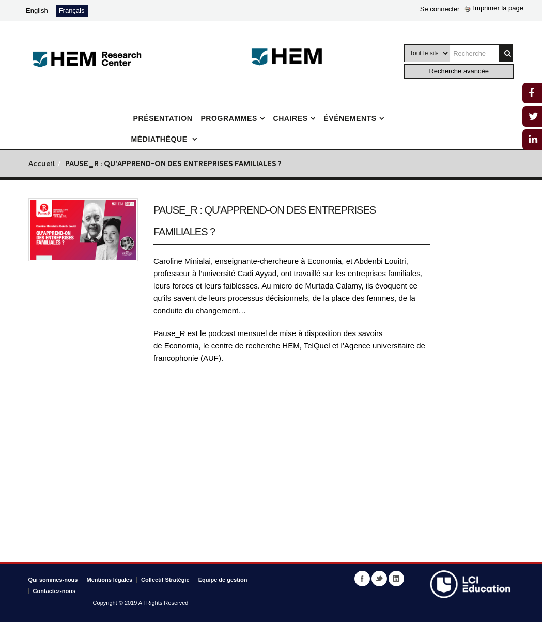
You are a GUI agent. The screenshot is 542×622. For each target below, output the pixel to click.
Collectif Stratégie (165, 580)
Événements (349, 118)
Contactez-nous (54, 591)
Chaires (290, 118)
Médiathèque (160, 139)
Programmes (228, 118)
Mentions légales (109, 580)
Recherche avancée (459, 71)
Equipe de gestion (222, 580)
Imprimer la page (493, 8)
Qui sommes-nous (53, 580)
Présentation (163, 118)
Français (72, 10)
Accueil (41, 165)
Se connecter (440, 9)
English (37, 10)
